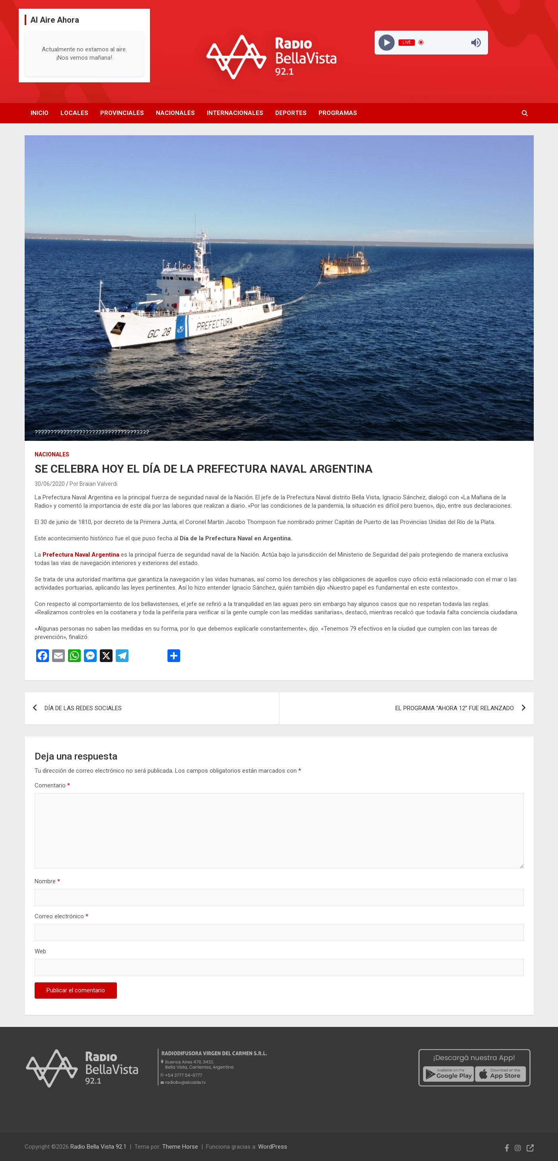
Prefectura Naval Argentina (80, 554)
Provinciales (122, 113)
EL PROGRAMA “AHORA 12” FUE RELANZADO (454, 708)
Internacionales (235, 113)
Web (40, 951)
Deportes (291, 113)
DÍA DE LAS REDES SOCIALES (83, 708)
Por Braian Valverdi (93, 484)
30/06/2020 (50, 484)
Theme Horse (180, 1146)
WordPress (272, 1146)
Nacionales (175, 113)
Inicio (40, 113)
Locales (74, 113)
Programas (338, 113)
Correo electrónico (61, 916)
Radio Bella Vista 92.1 (98, 1146)
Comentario (52, 785)
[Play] (387, 42)
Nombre (47, 881)
